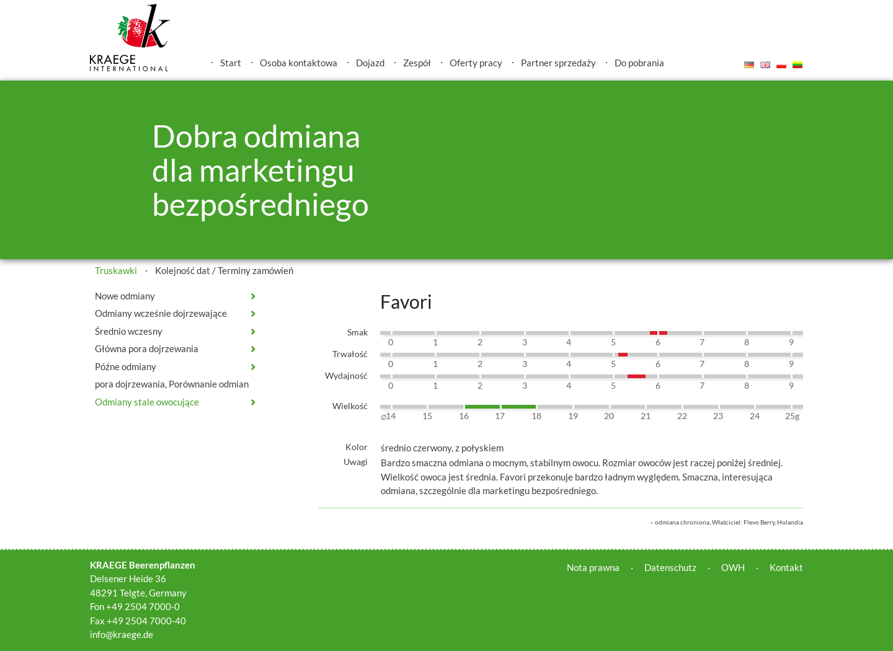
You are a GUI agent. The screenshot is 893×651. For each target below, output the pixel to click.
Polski (781, 64)
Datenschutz (670, 567)
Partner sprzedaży (558, 62)
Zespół (417, 62)
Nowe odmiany (125, 295)
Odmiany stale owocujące (147, 401)
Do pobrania (639, 62)
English (765, 64)
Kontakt (786, 567)
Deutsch (749, 64)
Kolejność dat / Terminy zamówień (224, 270)
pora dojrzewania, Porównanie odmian (172, 383)
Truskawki (116, 270)
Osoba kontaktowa (298, 62)
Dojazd (370, 62)
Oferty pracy (476, 62)
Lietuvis (797, 64)
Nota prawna (593, 567)
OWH (733, 567)
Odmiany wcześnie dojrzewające (161, 313)
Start (230, 62)
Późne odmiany (125, 366)
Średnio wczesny (128, 331)
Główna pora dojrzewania (146, 348)
